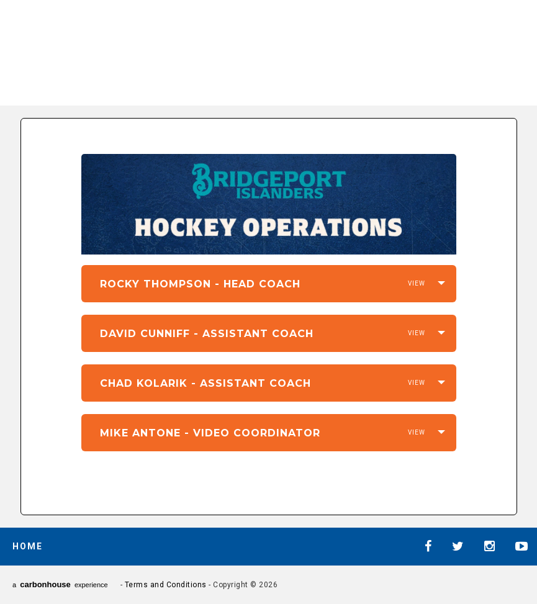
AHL (354, 49)
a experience (60, 584)
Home (27, 546)
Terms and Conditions (166, 584)
